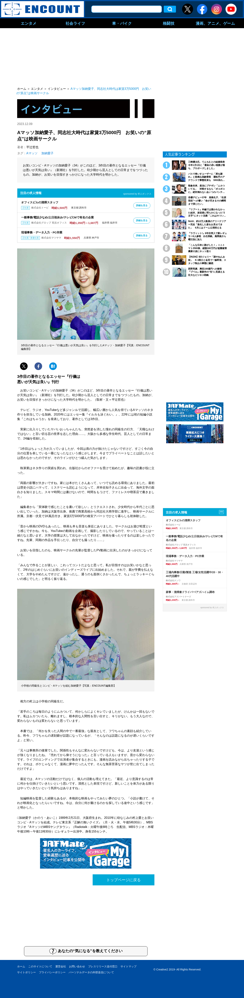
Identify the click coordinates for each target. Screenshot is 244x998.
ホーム (21, 966)
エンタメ (28, 23)
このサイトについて (40, 966)
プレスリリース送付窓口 (102, 966)
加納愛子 (47, 153)
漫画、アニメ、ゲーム (215, 23)
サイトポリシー (26, 972)
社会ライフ (75, 23)
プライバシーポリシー (52, 972)
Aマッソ (32, 153)
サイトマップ (128, 966)
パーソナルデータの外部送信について (91, 972)
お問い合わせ (77, 966)
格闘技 (169, 23)
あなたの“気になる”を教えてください (86, 951)
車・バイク (122, 23)
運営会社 (60, 966)
